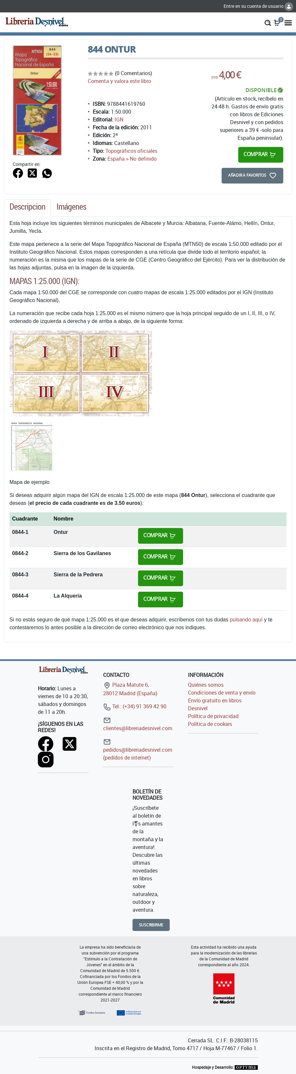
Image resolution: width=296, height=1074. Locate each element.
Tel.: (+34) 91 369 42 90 (134, 706)
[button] (267, 22)
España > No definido (132, 158)
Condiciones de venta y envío (222, 692)
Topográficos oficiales (131, 150)
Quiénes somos (206, 684)
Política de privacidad (213, 716)
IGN (119, 119)
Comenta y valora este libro (119, 81)
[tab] (27, 208)
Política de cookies (210, 724)
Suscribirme (151, 925)
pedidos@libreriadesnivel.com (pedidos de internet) (137, 749)
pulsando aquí (246, 619)
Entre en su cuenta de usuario (258, 6)
